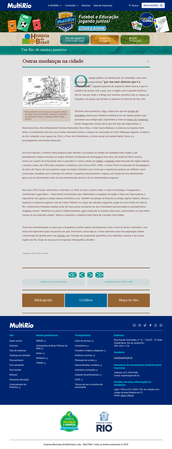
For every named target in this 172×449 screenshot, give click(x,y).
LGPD (79, 379)
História (34, 253)
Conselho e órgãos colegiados (90, 350)
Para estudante (16, 365)
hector (40, 353)
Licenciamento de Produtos (17, 386)
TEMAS (41, 363)
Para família (15, 370)
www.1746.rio (127, 395)
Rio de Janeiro (43, 253)
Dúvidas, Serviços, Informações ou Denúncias (132, 383)
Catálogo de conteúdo (19, 355)
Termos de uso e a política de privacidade (89, 385)
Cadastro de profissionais (88, 374)
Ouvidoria (119, 352)
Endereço (119, 335)
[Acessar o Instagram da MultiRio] (139, 325)
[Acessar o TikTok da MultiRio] (145, 325)
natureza (110, 161)
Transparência (83, 335)
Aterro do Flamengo (137, 119)
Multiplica (42, 358)
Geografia (26, 253)
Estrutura (13, 345)
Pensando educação (19, 379)
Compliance (82, 345)
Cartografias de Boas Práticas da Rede (51, 347)
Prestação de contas (86, 360)
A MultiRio (55, 5)
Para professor (16, 360)
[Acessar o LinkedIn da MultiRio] (161, 325)
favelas (61, 235)
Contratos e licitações (86, 370)
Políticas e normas (85, 355)
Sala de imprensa (17, 350)
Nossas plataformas (47, 335)
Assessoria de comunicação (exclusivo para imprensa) (137, 366)
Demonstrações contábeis (88, 365)
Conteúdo (71, 5)
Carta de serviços (84, 341)
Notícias (86, 5)
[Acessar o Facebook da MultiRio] (150, 325)
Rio (104, 111)
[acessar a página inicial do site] (19, 5)
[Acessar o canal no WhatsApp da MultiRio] (155, 325)
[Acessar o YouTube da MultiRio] (134, 325)
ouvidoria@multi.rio (123, 358)
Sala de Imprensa (103, 5)
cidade (99, 161)
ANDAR (41, 341)
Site (11, 335)
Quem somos (15, 341)
